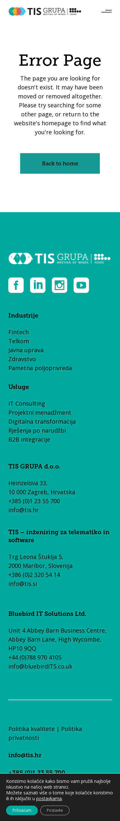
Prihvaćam (21, 810)
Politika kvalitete (31, 729)
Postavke (55, 810)
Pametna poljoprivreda (40, 368)
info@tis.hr (23, 510)
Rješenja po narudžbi (37, 430)
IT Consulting (26, 403)
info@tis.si (22, 583)
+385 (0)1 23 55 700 (34, 501)
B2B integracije (29, 439)
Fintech (18, 332)
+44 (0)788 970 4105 (34, 657)
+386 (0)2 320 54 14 (34, 574)
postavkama (49, 798)
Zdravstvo (22, 359)
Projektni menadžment (39, 412)
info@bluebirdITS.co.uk (40, 666)
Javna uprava (26, 350)
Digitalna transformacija (42, 421)
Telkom (18, 341)
